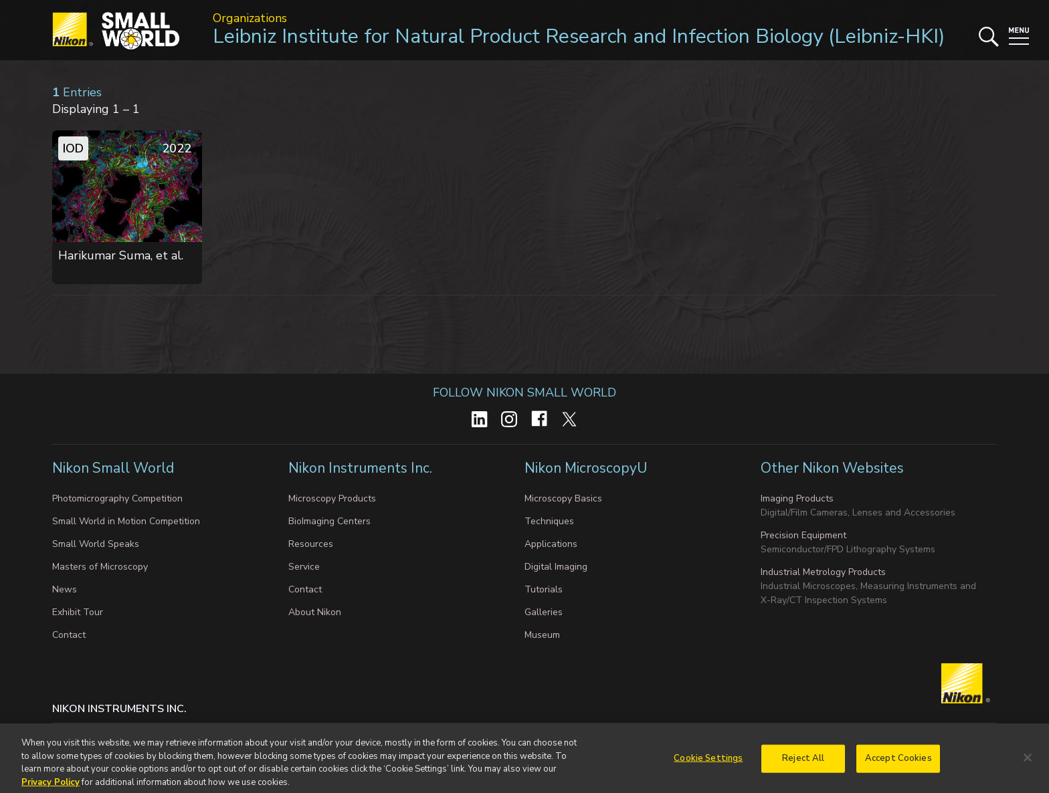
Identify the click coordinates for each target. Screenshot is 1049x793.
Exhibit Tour (77, 612)
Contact (69, 635)
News (64, 589)
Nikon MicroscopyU (585, 468)
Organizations (250, 18)
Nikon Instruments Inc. (362, 468)
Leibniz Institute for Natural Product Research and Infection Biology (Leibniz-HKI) (579, 36)
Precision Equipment (803, 535)
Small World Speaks (95, 544)
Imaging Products (797, 498)
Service (304, 566)
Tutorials (543, 589)
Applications (550, 544)
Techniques (549, 521)
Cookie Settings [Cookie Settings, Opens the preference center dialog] (708, 763)
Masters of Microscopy (100, 566)
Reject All (803, 763)
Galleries (543, 612)
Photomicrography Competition (117, 498)
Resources (310, 544)
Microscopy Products (332, 498)
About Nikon (314, 612)
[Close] (1027, 763)
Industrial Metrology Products (823, 572)
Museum (542, 635)
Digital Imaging (555, 566)
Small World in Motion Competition (126, 521)
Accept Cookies (898, 763)
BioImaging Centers (329, 521)
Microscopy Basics (563, 498)
